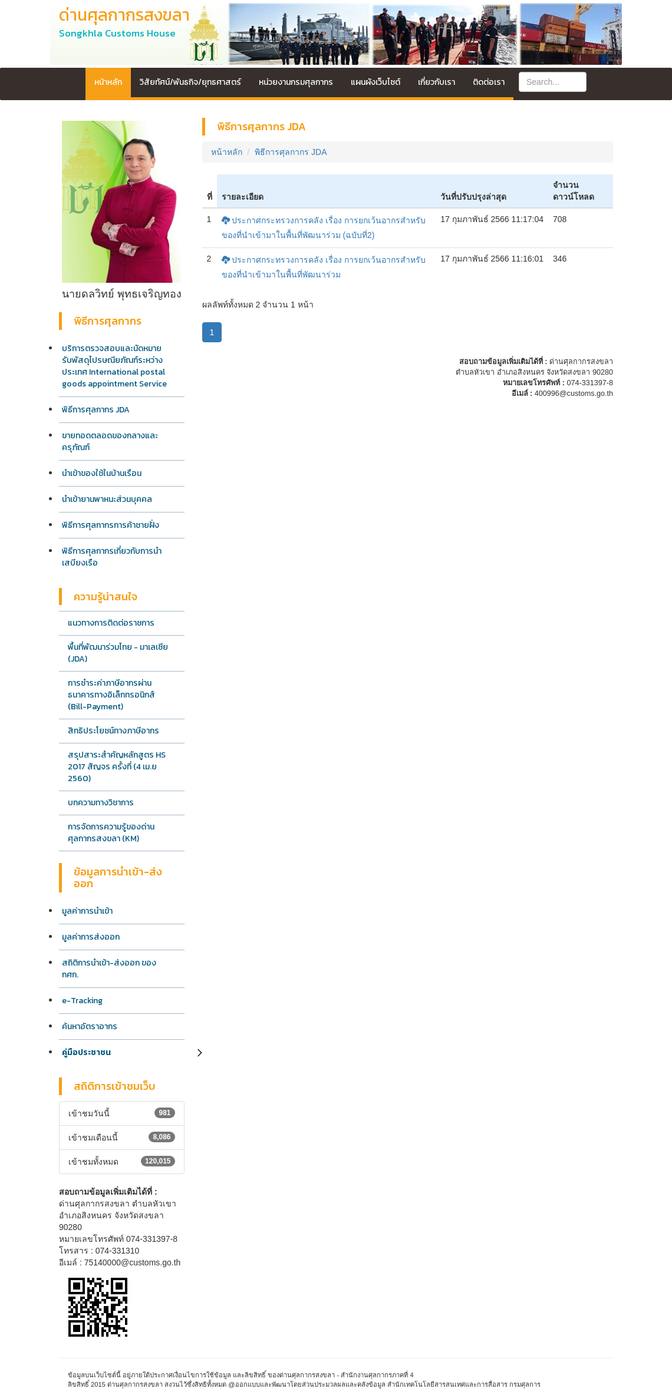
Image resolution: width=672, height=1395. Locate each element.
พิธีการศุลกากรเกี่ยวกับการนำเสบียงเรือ (112, 557)
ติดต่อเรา (489, 82)
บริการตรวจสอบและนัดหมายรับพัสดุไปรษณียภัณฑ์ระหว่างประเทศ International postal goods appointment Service (114, 366)
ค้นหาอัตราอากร (89, 1026)
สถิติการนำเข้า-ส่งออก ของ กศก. (109, 969)
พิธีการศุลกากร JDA (96, 410)
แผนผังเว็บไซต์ (375, 82)
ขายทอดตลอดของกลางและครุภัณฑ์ (110, 441)
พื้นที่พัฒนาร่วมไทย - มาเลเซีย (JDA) (118, 653)
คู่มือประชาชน (86, 1052)
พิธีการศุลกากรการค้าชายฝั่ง (110, 525)
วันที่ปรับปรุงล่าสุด (473, 196)
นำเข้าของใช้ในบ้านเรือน (101, 473)
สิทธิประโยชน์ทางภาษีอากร (113, 731)
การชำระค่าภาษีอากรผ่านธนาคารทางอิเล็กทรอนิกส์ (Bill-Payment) (111, 695)
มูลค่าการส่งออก (91, 937)
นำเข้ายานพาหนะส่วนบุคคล (107, 499)
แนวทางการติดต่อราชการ (111, 623)
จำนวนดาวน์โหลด (573, 190)
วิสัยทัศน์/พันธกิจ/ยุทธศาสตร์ (190, 82)
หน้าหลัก (108, 82)
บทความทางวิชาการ (101, 802)
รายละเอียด (242, 196)
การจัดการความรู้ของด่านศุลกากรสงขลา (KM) (111, 833)
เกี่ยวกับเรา (436, 82)
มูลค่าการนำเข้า (87, 911)
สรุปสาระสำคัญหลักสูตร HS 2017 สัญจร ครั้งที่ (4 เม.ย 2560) (117, 767)
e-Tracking (82, 1000)
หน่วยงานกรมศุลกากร (296, 82)
